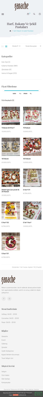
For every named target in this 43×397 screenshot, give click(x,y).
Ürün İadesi (5, 375)
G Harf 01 (5, 254)
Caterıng (4, 344)
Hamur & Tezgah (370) (9, 73)
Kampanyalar (6, 382)
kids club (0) (6, 62)
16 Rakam (5, 159)
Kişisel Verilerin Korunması (10, 355)
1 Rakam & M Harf (8, 128)
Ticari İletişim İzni (7, 358)
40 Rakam (27, 159)
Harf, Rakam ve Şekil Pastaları (23, 31)
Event (3, 340)
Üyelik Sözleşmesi (8, 351)
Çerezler (15, 395)
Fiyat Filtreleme (9, 86)
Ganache (5, 336)
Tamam (38, 394)
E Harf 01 (26, 190)
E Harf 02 (5, 222)
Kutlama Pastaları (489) (10, 66)
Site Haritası (6, 379)
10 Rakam (26, 128)
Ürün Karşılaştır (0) (8, 100)
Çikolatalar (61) (6, 69)
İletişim (4, 372)
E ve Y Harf (27, 222)
